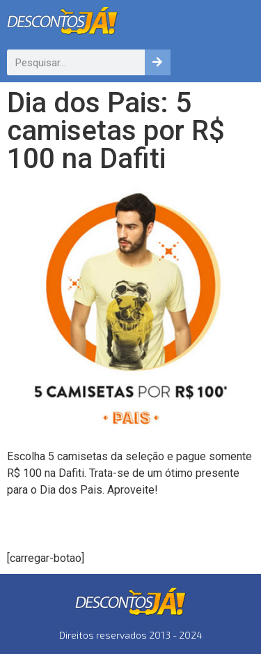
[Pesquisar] (158, 62)
